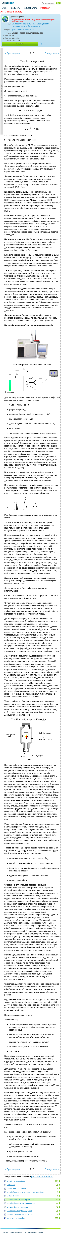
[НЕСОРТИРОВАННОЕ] (23, 29)
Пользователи (30, 8)
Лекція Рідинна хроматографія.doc (21, 1203)
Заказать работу (13, 11)
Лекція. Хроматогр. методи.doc (19, 1207)
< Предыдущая (12, 53)
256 (56, 1218)
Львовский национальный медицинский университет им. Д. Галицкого (30, 25)
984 (56, 1181)
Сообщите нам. (17, 21)
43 (57, 1207)
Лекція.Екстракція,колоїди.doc (19, 1211)
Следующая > (52, 53)
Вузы (4, 8)
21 (57, 1185)
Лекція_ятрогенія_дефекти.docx (20, 1214)
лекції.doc (11, 1185)
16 (57, 1200)
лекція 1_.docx (13, 1196)
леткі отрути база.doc (16, 1218)
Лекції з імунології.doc (16, 1181)
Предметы (14, 8)
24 (57, 1203)
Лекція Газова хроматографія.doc (20, 1200)
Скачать (20, 44)
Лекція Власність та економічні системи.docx (25, 1192)
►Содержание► (2, 91)
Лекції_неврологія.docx (16, 1188)
